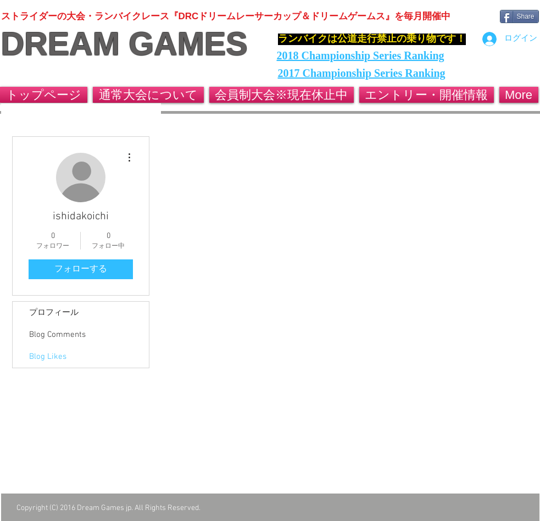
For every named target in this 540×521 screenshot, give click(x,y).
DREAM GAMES (124, 44)
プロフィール (54, 313)
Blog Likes (47, 357)
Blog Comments (57, 335)
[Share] (519, 16)
